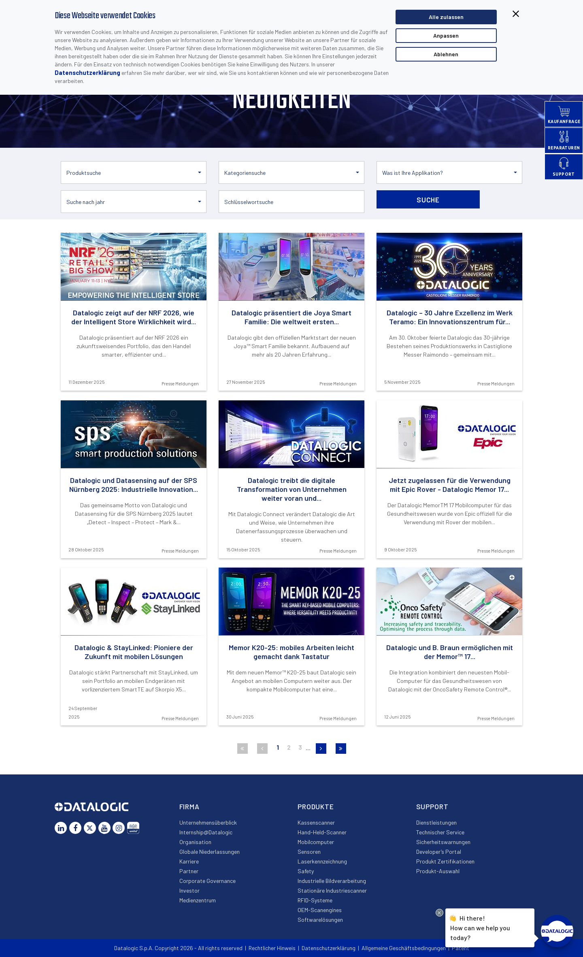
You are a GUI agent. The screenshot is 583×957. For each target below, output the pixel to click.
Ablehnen (446, 54)
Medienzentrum (197, 900)
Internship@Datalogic (205, 832)
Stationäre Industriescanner (332, 890)
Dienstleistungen (436, 822)
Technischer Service (440, 832)
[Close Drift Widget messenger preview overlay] (439, 913)
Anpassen (446, 35)
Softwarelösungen (320, 919)
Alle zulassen (446, 16)
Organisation (195, 841)
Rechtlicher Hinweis (272, 947)
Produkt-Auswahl (438, 871)
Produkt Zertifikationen (445, 861)
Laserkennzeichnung (322, 861)
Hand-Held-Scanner (322, 832)
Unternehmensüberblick (208, 822)
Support (432, 806)
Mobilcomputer (316, 841)
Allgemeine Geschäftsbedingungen (404, 947)
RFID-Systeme (315, 900)
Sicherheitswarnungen (443, 841)
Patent (460, 947)
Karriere (189, 861)
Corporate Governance (207, 880)
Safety (306, 871)
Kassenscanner (316, 822)
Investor (189, 890)
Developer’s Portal (438, 851)
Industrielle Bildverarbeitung (332, 880)
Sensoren (309, 851)
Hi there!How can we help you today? (480, 926)
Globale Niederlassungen (209, 851)
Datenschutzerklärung (87, 72)
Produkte (316, 806)
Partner (188, 871)
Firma (189, 806)
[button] (133, 172)
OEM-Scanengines (320, 909)
